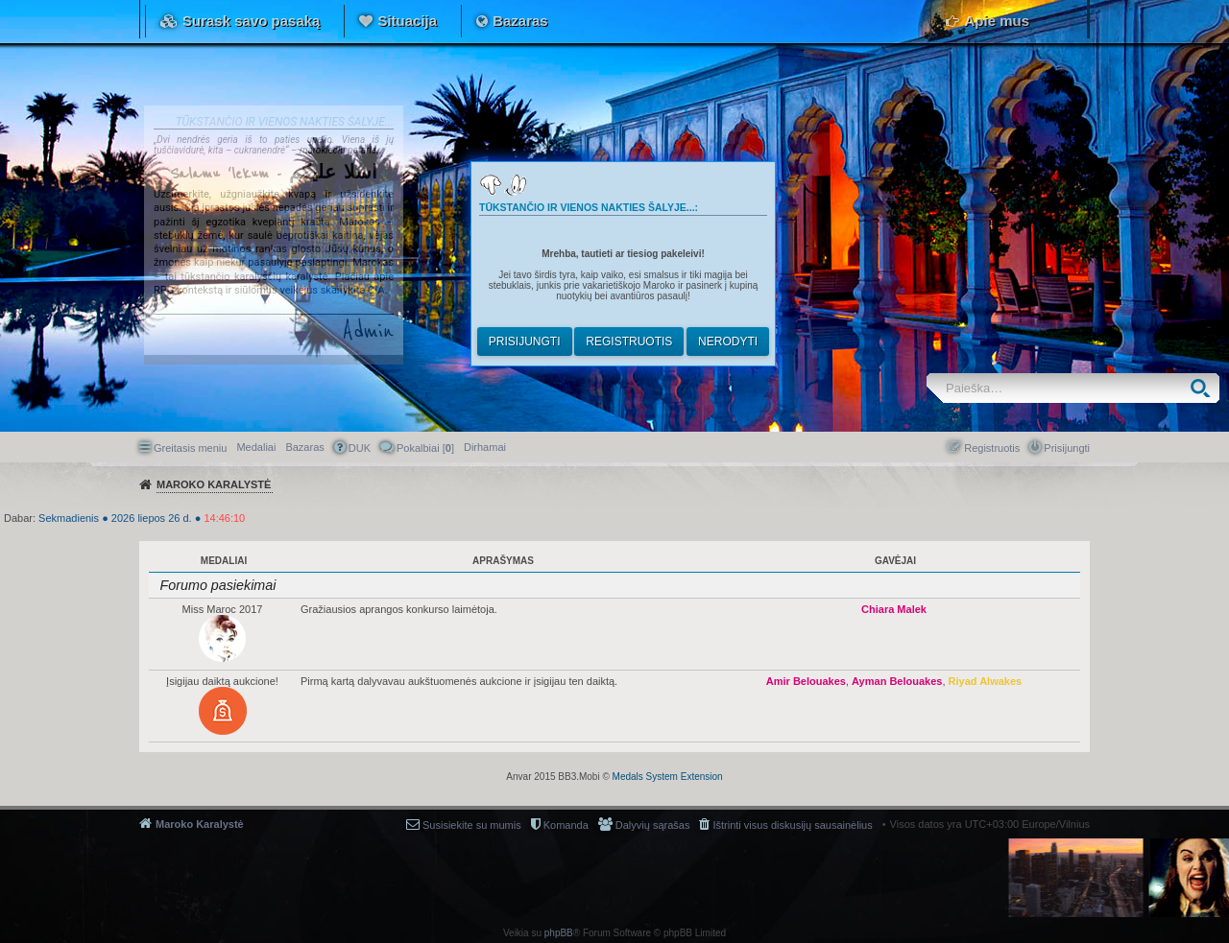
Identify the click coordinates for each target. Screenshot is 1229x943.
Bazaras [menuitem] (304, 447)
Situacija (407, 20)
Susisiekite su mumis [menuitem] (471, 825)
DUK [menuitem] (360, 448)
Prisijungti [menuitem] (1067, 448)
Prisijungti (525, 341)
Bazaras (520, 20)
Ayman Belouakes (897, 681)
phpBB (558, 933)
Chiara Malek (894, 609)
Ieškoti (1204, 388)
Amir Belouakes (806, 681)
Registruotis (629, 341)
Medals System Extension (668, 776)
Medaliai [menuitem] (256, 447)
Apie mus (996, 20)
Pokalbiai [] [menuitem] (425, 448)
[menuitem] (485, 447)
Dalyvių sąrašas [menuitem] (652, 825)
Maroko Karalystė (200, 824)
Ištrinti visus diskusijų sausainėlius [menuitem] (792, 825)
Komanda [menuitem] (566, 825)
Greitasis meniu (190, 448)
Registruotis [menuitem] (992, 448)
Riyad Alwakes (986, 681)
